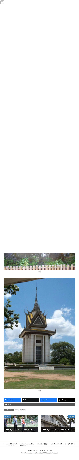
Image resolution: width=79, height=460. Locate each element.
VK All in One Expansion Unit (51, 452)
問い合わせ (23, 445)
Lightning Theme (39, 452)
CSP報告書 (23, 410)
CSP (16, 410)
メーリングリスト (11, 445)
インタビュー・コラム (27, 444)
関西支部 (70, 444)
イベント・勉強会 (42, 444)
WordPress (29, 452)
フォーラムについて (11, 444)
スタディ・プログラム (57, 444)
